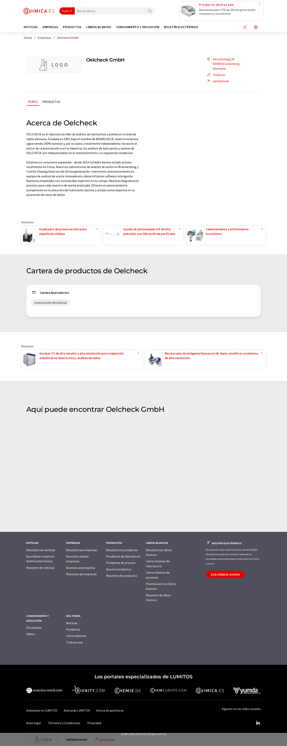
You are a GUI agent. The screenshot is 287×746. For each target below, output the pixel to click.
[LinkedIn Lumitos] (258, 723)
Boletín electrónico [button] (181, 27)
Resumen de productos (121, 576)
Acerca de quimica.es (110, 710)
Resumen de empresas (81, 574)
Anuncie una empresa (80, 568)
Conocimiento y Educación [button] (137, 27)
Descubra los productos (122, 550)
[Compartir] (245, 27)
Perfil (33, 102)
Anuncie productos (118, 569)
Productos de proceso (121, 563)
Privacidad (94, 723)
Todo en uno (74, 642)
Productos (51, 102)
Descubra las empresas (81, 550)
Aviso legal (33, 723)
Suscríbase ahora (225, 574)
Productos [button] (72, 27)
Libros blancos (76, 636)
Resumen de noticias (40, 568)
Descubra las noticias (40, 550)
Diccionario (34, 628)
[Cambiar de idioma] (255, 27)
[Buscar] (150, 11)
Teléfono (215, 75)
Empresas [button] (50, 27)
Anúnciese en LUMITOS (41, 710)
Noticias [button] (31, 27)
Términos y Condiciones (64, 723)
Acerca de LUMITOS (77, 710)
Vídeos (30, 634)
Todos (66, 11)
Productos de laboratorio (123, 556)
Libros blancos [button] (98, 27)
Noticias (72, 623)
